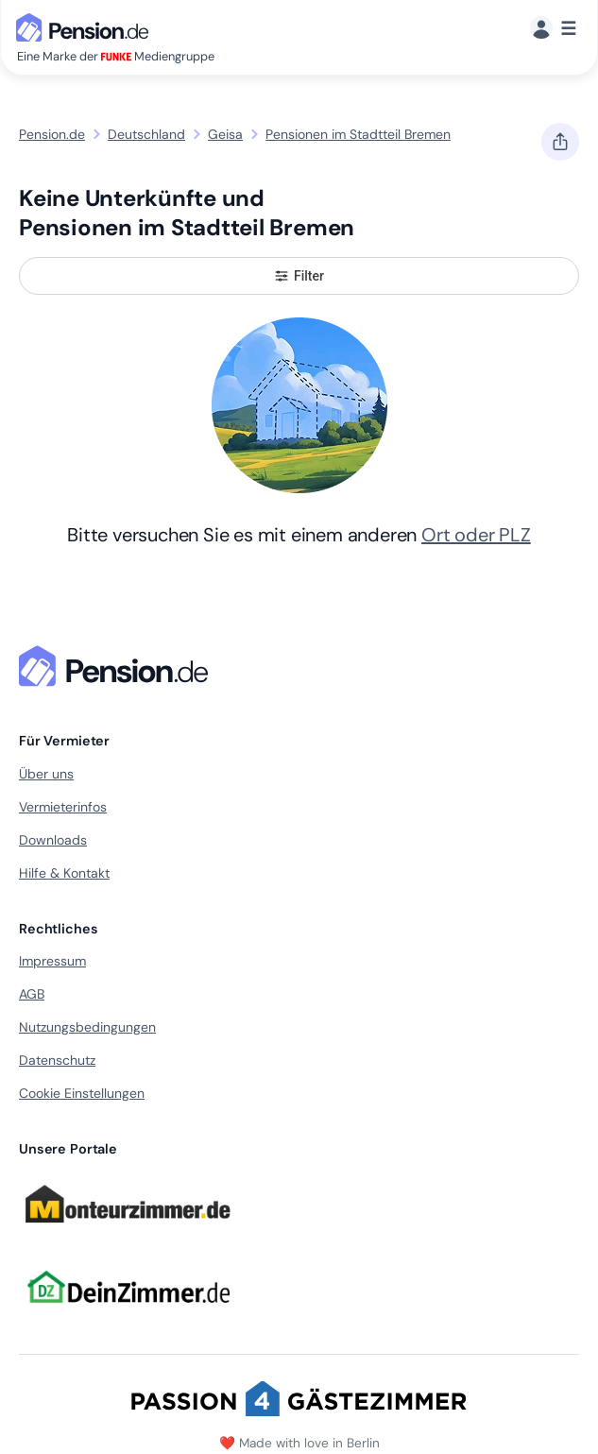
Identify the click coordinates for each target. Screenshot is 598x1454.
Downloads (53, 839)
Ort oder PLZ (476, 534)
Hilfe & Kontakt (64, 872)
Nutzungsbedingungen (87, 1026)
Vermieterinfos (63, 806)
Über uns (46, 773)
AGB (31, 993)
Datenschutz (57, 1060)
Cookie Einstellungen (82, 1093)
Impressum (52, 960)
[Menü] (553, 29)
